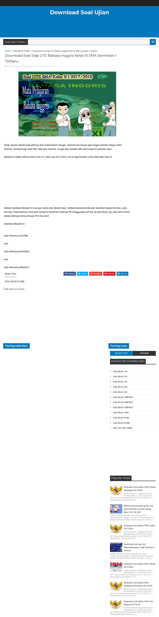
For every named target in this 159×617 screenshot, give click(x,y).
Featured (144, 52)
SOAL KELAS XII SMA (121, 121)
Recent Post (121, 52)
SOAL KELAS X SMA (121, 111)
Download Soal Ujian (79, 12)
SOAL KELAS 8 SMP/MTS (123, 101)
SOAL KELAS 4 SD (120, 85)
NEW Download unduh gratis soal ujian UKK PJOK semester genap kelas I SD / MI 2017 (138, 207)
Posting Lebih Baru (16, 360)
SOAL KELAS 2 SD (120, 75)
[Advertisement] (79, 28)
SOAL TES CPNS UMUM (122, 127)
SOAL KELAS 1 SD (120, 70)
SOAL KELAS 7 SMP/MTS (123, 96)
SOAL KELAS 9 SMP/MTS (123, 106)
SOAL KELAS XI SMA (21, 52)
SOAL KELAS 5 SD (120, 91)
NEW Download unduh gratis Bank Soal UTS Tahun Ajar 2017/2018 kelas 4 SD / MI (139, 340)
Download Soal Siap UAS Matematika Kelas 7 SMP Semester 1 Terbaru (139, 246)
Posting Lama (96, 360)
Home (7, 52)
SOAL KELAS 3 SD (120, 80)
